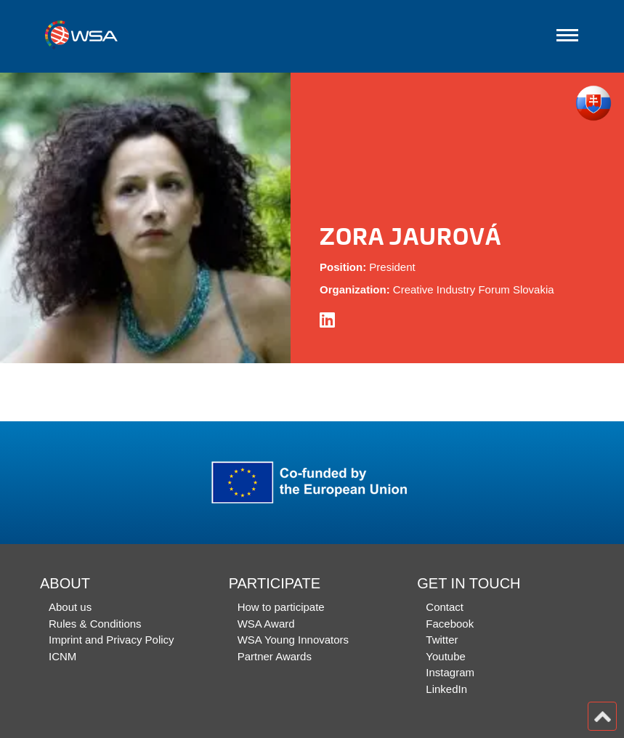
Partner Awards (275, 656)
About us (70, 607)
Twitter (442, 639)
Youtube (446, 656)
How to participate (281, 607)
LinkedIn (446, 689)
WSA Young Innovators (293, 639)
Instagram (450, 672)
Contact (444, 607)
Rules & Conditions (95, 623)
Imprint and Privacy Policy (111, 639)
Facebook (450, 623)
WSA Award (266, 623)
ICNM (62, 656)
